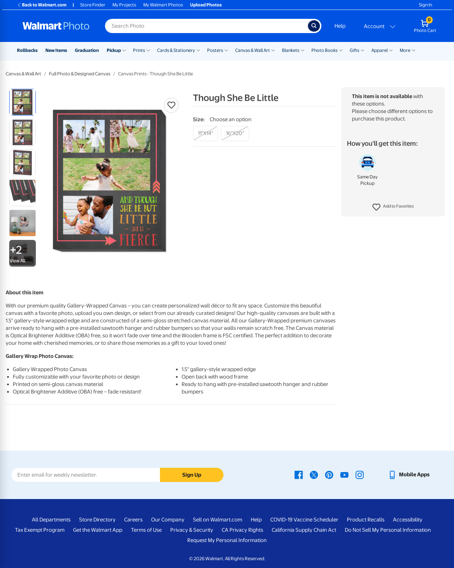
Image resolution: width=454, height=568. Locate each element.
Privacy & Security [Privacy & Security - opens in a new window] (191, 530)
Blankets (290, 50)
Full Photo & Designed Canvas (79, 73)
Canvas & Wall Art (252, 50)
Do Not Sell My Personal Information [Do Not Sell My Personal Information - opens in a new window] (388, 530)
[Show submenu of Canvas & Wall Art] (273, 49)
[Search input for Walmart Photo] (206, 26)
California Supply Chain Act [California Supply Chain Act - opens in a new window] (304, 530)
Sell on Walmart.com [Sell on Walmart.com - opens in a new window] (217, 519)
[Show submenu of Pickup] (124, 49)
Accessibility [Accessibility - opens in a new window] (407, 519)
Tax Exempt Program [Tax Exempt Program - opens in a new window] (40, 530)
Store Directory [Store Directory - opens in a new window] (97, 519)
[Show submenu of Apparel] (391, 49)
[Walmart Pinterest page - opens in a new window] (329, 474)
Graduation (87, 50)
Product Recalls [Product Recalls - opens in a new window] (365, 519)
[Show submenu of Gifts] (362, 49)
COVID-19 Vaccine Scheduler (304, 519)
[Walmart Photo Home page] (56, 25)
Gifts (354, 50)
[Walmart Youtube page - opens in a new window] (344, 474)
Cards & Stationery (176, 50)
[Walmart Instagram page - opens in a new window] (359, 474)
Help (339, 26)
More (405, 50)
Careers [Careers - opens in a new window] (133, 519)
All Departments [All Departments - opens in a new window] (51, 519)
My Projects (124, 4)
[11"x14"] (205, 133)
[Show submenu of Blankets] (302, 49)
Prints (139, 50)
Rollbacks (27, 50)
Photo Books (324, 50)
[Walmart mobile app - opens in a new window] (409, 474)
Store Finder (92, 4)
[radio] (22, 102)
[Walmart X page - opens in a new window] (314, 474)
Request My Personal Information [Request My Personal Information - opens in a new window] (227, 540)
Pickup (114, 50)
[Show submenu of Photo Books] (341, 49)
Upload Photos (206, 4)
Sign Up (191, 475)
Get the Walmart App (97, 530)
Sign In (425, 4)
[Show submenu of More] (413, 49)
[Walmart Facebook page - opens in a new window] (298, 474)
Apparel (379, 50)
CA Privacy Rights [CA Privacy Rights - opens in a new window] (242, 530)
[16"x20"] (235, 133)
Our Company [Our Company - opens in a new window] (167, 519)
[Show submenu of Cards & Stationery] (198, 49)
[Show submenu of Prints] (148, 49)
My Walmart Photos (163, 4)
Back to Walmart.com (41, 4)
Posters (215, 50)
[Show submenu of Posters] (226, 49)
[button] (393, 207)
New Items (56, 50)
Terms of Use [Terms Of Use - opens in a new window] (146, 530)
